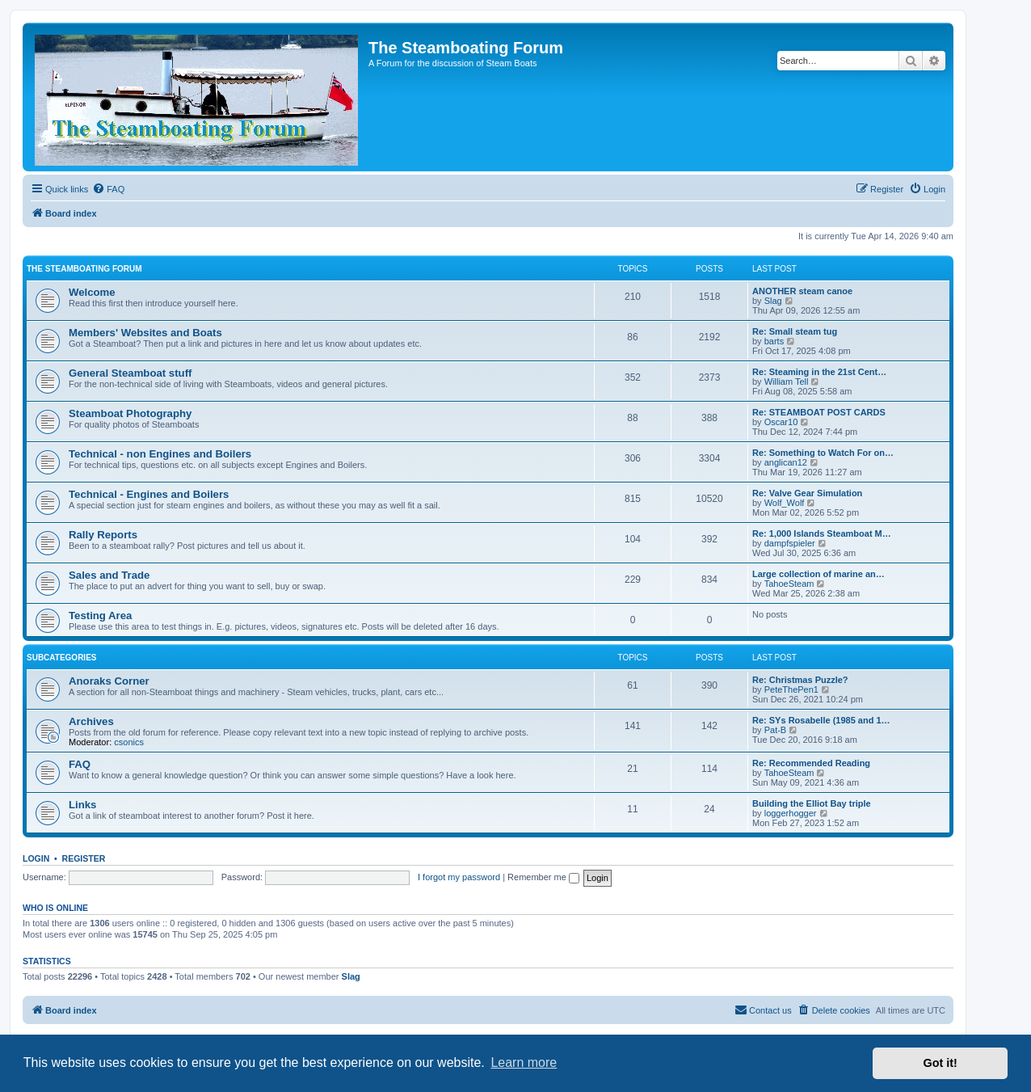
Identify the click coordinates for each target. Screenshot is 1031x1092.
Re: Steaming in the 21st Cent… (819, 372)
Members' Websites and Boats (145, 333)
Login (36, 858)
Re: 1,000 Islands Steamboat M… (821, 533)
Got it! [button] (940, 1062)
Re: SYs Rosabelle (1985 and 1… (821, 720)
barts (774, 341)
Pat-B (775, 730)
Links (82, 805)
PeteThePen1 (791, 689)
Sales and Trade (109, 575)
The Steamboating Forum (84, 268)
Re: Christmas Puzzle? (800, 680)
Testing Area (100, 615)
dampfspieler (789, 543)
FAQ (79, 764)
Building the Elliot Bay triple (811, 803)
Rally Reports (103, 535)
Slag (773, 301)
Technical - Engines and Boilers (149, 494)
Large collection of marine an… (818, 574)
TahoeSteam (789, 583)
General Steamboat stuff (130, 373)
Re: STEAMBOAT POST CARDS (819, 412)
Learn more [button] (523, 1062)
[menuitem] (108, 189)
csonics (129, 742)
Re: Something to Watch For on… (823, 452)
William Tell (786, 381)
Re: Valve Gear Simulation (807, 493)
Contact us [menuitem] (763, 1009)
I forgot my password (459, 877)
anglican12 (785, 462)
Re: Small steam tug (794, 331)
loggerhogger (790, 813)
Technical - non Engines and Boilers (160, 454)
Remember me (543, 877)
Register (84, 858)
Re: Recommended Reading (811, 763)
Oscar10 (781, 422)
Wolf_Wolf (784, 503)
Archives (91, 721)
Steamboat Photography (130, 413)
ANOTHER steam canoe (802, 291)
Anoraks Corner (109, 681)
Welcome (92, 292)
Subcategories (62, 657)
